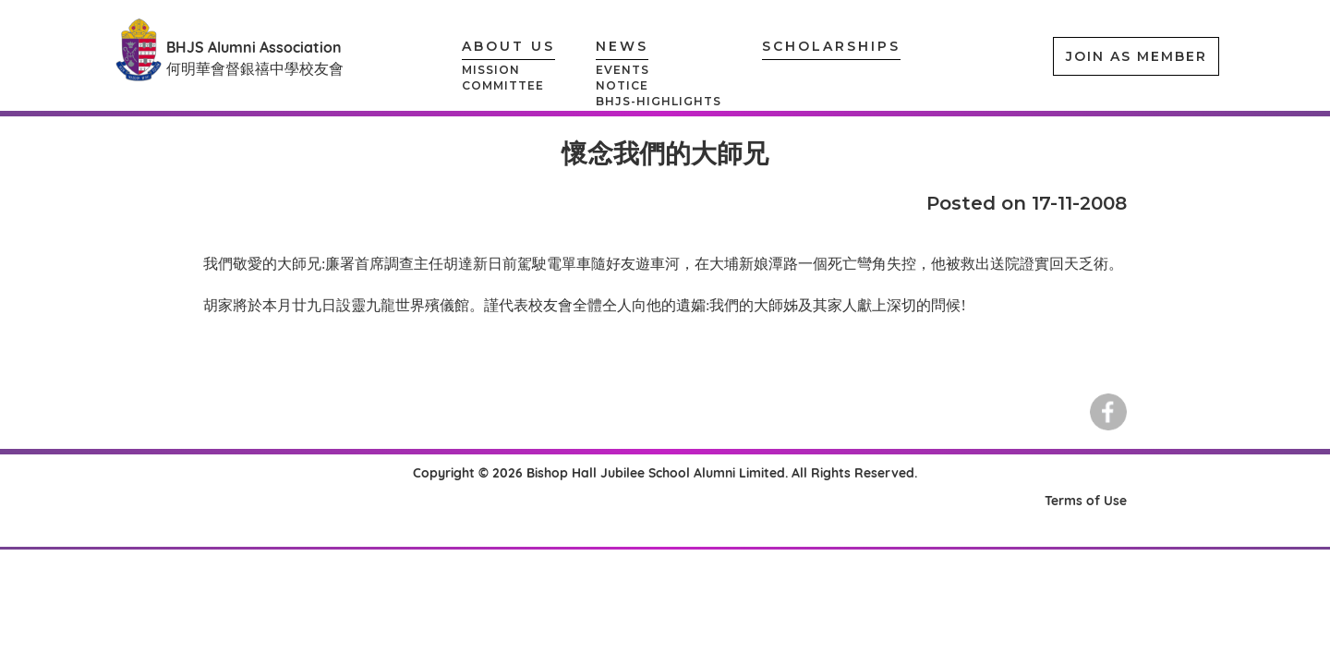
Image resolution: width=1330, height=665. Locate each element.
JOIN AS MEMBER (1136, 56)
